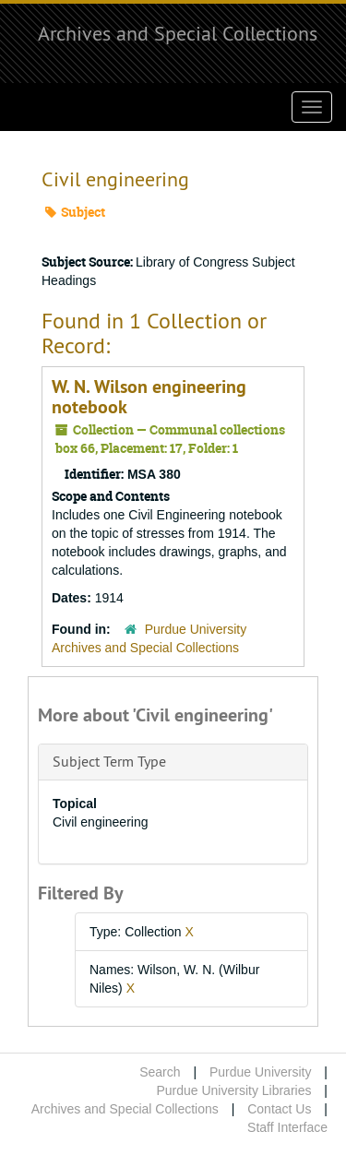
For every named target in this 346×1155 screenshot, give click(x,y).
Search (159, 1072)
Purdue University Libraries (233, 1090)
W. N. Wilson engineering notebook (149, 397)
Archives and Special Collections (177, 33)
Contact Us (279, 1108)
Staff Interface (287, 1127)
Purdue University (260, 1072)
